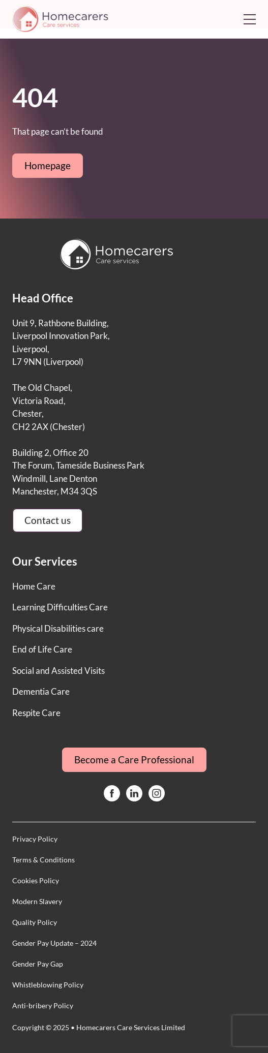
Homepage (47, 165)
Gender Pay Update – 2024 (54, 943)
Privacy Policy (34, 838)
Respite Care (36, 712)
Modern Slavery (37, 901)
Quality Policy (34, 922)
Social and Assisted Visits (58, 670)
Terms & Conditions (43, 859)
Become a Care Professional (134, 759)
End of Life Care (42, 649)
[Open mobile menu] (250, 19)
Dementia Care (41, 691)
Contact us (47, 520)
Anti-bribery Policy (42, 1005)
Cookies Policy (35, 880)
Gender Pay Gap (37, 963)
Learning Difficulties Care (60, 607)
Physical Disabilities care (58, 628)
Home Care (33, 586)
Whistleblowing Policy (47, 984)
